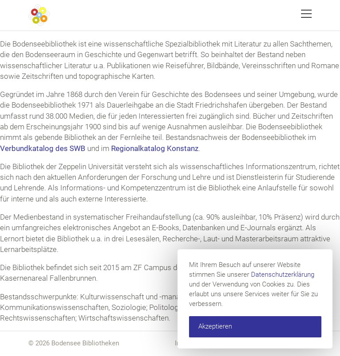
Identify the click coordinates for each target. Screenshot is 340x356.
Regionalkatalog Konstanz (154, 148)
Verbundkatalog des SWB (42, 148)
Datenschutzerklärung (282, 275)
